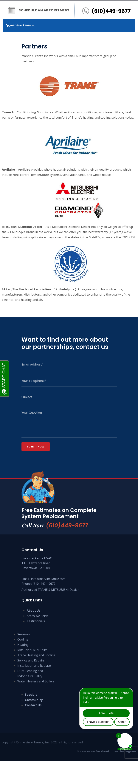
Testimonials (36, 621)
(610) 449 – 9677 (44, 584)
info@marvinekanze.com (48, 579)
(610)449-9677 (67, 525)
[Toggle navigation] (129, 26)
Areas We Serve (38, 616)
